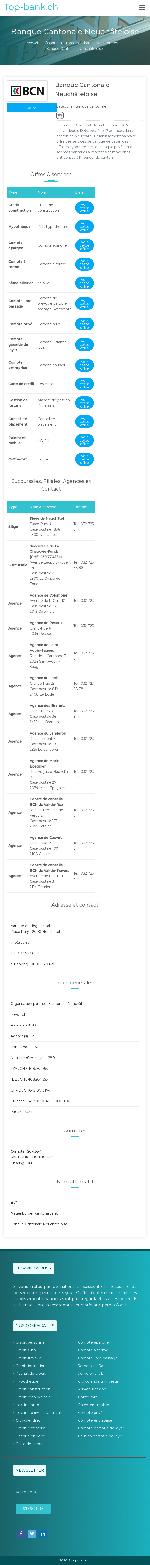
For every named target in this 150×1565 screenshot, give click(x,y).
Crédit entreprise (31, 1428)
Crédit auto (26, 1350)
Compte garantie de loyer (101, 1428)
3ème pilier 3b (90, 1373)
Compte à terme (93, 1350)
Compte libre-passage (98, 1358)
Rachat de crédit (31, 1373)
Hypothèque (27, 1381)
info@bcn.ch (21, 942)
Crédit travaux (28, 1358)
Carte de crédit (29, 1444)
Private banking (92, 1389)
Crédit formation (30, 1366)
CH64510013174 (37, 1090)
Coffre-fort (87, 1397)
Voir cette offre (85, 207)
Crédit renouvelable (33, 1397)
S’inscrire (33, 1509)
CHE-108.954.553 (34, 1068)
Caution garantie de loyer (100, 1436)
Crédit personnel (30, 1342)
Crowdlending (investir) (99, 1381)
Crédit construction (33, 1389)
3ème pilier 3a (90, 1366)
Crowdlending (28, 1420)
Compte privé (90, 1412)
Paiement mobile (93, 1405)
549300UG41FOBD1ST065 (49, 1101)
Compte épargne (93, 1342)
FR (60, 115)
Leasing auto (27, 1405)
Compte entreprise (95, 1420)
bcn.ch (32, 107)
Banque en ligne (30, 1436)
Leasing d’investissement (39, 1412)
